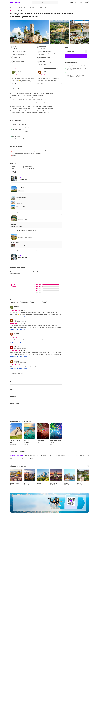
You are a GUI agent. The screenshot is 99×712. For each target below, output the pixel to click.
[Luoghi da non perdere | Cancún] (18, 458)
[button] (80, 2)
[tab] (17, 455)
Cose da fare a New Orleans (53, 482)
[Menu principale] (13, 7)
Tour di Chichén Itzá (15, 441)
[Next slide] (61, 68)
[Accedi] (86, 2)
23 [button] (14, 10)
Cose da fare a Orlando (40, 482)
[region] (49, 434)
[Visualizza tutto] (79, 466)
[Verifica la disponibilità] (76, 56)
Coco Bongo (40, 440)
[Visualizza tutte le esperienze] (56, 458)
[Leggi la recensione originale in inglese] (18, 316)
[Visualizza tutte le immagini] (80, 22)
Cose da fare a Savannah (67, 482)
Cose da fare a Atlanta (80, 482)
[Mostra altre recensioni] (17, 373)
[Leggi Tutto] (14, 83)
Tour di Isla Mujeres (27, 441)
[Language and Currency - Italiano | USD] (73, 2)
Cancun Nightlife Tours (55, 441)
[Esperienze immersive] (36, 458)
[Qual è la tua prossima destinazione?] (45, 2)
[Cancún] (20, 7)
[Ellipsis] (28, 8)
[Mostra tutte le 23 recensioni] (50, 67)
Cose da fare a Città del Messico (14, 482)
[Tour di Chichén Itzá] (34, 7)
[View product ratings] (12, 10)
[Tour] (25, 7)
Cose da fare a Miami (27, 482)
